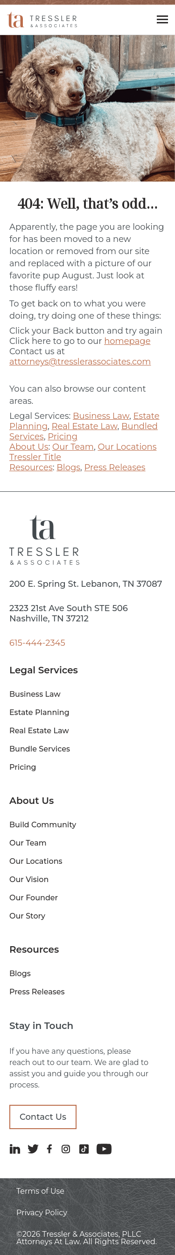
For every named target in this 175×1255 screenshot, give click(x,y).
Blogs (68, 467)
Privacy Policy (41, 1212)
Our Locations (127, 447)
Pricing (62, 436)
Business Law (101, 416)
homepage (127, 341)
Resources (31, 467)
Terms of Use (40, 1191)
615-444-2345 (37, 643)
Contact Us (43, 1117)
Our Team (73, 447)
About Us (29, 447)
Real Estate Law (85, 426)
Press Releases (115, 467)
